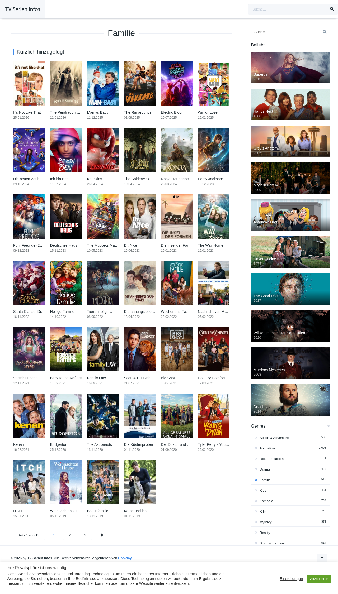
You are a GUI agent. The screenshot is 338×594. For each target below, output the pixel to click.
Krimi (263, 512)
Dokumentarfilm (272, 459)
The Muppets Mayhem (105, 245)
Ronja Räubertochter (178, 179)
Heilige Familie (62, 311)
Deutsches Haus (63, 245)
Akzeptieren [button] (319, 579)
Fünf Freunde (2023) (30, 245)
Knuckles (94, 179)
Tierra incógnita (99, 311)
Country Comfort (211, 378)
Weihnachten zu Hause (69, 511)
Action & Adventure (274, 438)
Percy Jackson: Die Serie (218, 179)
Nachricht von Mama (215, 311)
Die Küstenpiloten (138, 444)
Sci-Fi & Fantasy (272, 543)
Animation (267, 448)
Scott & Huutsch (137, 378)
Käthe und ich (135, 511)
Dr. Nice (130, 245)
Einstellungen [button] (291, 579)
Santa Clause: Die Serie (33, 311)
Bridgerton (58, 444)
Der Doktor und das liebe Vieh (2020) (191, 444)
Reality (265, 533)
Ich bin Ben (59, 179)
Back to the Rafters (66, 378)
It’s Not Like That (27, 112)
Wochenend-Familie (177, 311)
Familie (265, 480)
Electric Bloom (172, 112)
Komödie (266, 501)
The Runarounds (137, 112)
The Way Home (210, 245)
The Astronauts (99, 444)
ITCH (17, 511)
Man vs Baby (98, 112)
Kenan (18, 444)
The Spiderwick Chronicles (146, 179)
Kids (263, 490)
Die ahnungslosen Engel (144, 311)
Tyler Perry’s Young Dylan (219, 444)
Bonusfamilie (97, 511)
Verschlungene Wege (30, 378)
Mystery (266, 522)
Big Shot (168, 378)
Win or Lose (208, 112)
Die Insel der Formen (178, 245)
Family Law (96, 378)
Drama (265, 469)
